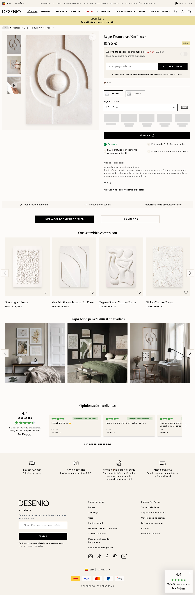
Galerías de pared (159, 11)
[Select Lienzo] (135, 93)
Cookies (145, 528)
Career (92, 518)
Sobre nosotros (96, 502)
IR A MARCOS (130, 219)
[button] (184, 107)
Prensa (91, 507)
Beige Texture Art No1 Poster (39, 28)
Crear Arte (60, 11)
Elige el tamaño (112, 101)
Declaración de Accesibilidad (103, 528)
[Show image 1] (14, 44)
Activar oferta (173, 66)
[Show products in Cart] (189, 11)
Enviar (43, 536)
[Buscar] (175, 11)
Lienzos (45, 11)
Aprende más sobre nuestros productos (124, 190)
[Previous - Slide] (5, 273)
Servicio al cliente (150, 507)
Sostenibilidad (95, 523)
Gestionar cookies (150, 533)
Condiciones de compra (153, 518)
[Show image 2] (14, 65)
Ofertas (89, 11)
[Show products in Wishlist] (182, 11)
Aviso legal (93, 512)
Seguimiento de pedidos (153, 512)
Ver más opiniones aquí (97, 443)
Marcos (75, 11)
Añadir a (146, 135)
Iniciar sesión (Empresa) (100, 547)
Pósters (32, 11)
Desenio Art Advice (151, 502)
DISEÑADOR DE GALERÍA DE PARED (64, 219)
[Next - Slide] (190, 273)
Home (142, 11)
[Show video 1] (14, 85)
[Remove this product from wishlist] (92, 37)
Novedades (103, 11)
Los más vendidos (124, 11)
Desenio (106, 586)
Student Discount (97, 533)
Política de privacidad (142, 74)
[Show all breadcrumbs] (5, 27)
